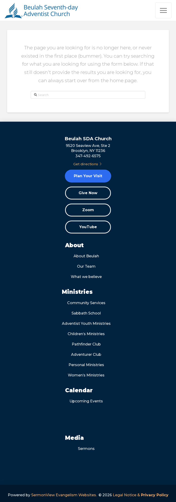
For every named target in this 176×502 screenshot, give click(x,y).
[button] (163, 10)
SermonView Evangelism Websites (63, 495)
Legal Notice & (140, 495)
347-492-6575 (88, 156)
